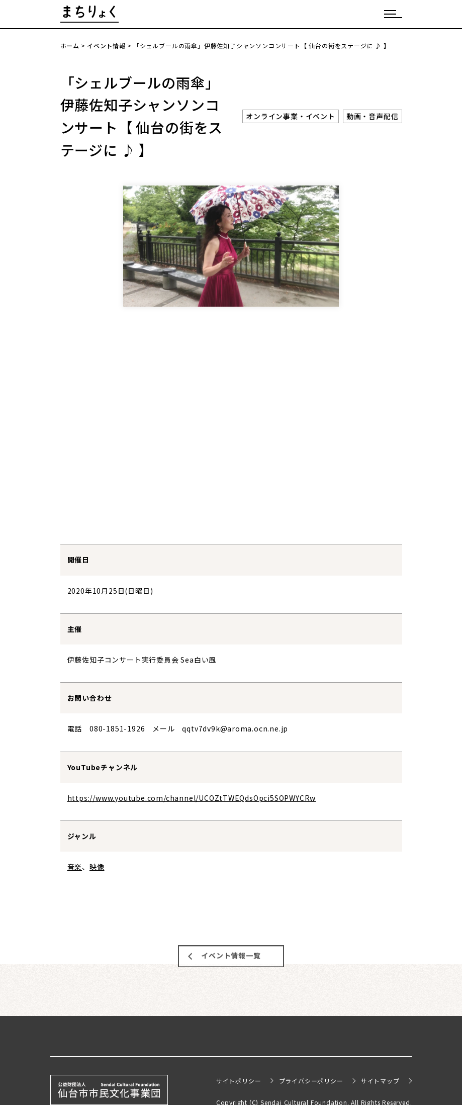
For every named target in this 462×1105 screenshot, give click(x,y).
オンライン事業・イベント (290, 116)
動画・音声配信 (372, 116)
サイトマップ (380, 1080)
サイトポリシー (238, 1080)
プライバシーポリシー (311, 1080)
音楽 (74, 867)
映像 (97, 867)
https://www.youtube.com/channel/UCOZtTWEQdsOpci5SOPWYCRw (191, 798)
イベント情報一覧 (230, 952)
